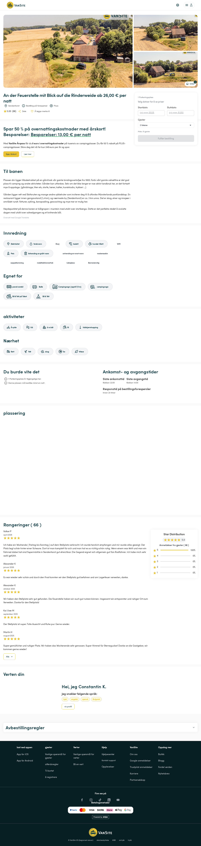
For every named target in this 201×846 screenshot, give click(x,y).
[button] (177, 5)
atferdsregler (51, 764)
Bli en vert (78, 764)
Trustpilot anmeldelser (141, 767)
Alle (9, 656)
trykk (130, 840)
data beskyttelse (103, 840)
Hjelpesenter (108, 754)
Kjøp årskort (11, 154)
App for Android (25, 760)
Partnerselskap (137, 779)
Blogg (161, 760)
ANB (114, 840)
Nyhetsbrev (164, 773)
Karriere (134, 773)
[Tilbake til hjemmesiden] (16, 5)
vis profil (68, 706)
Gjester (141, 119)
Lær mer (27, 154)
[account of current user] (189, 5)
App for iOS (22, 754)
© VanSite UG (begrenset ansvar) (80, 840)
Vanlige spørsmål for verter (84, 756)
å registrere (51, 777)
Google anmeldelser (140, 760)
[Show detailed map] (100, 465)
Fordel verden (165, 767)
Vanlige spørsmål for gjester (55, 756)
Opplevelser (108, 766)
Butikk (161, 754)
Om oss (133, 754)
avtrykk (122, 840)
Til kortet (49, 770)
